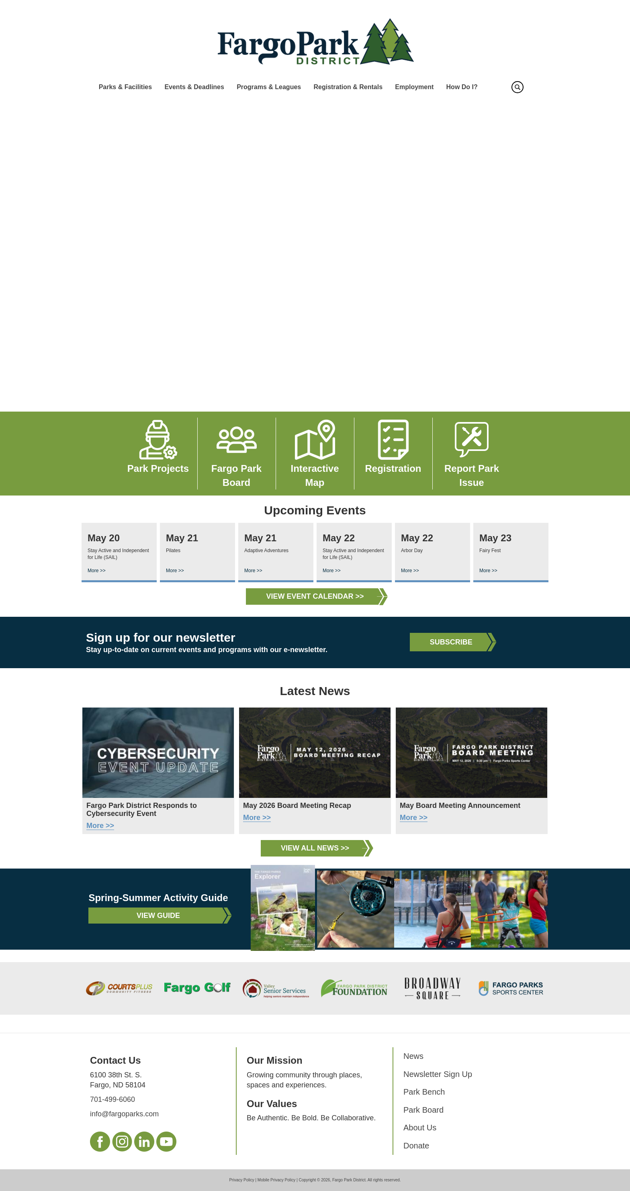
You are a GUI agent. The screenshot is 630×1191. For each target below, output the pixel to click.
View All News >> (315, 848)
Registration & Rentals (347, 87)
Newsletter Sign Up (437, 1074)
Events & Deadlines (194, 87)
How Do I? (462, 87)
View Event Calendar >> (315, 596)
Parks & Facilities (125, 87)
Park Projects (158, 468)
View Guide (158, 916)
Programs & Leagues (269, 87)
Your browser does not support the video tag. (315, 254)
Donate (416, 1145)
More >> (97, 570)
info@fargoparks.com (124, 1114)
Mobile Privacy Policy (276, 1180)
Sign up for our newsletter (160, 637)
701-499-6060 (112, 1099)
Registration (393, 468)
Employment (414, 87)
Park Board (423, 1109)
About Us (419, 1127)
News (413, 1056)
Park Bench (424, 1091)
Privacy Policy (241, 1180)
